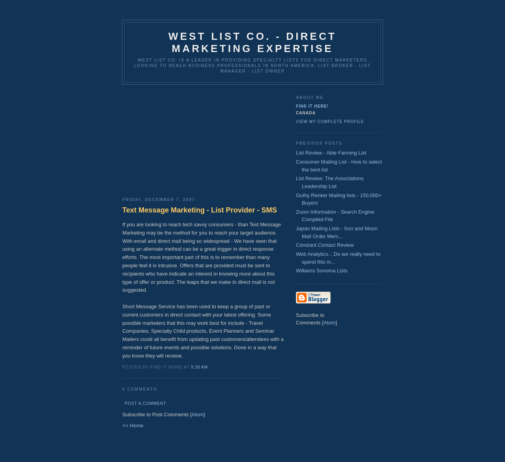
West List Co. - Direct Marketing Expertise (252, 42)
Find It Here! (312, 106)
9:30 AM (199, 367)
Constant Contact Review (325, 245)
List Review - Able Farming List (331, 153)
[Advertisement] (203, 138)
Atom (198, 414)
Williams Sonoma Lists (322, 271)
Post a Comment (145, 403)
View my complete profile (330, 121)
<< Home (132, 425)
